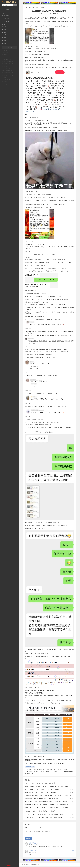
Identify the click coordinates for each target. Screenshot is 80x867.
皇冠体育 (31, 7)
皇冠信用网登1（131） (6, 81)
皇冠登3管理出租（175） (7, 54)
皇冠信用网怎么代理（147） (7, 63)
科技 (4, 40)
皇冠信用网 (5, 21)
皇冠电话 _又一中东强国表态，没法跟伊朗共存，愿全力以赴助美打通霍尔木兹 (44, 814)
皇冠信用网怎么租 (30, 766)
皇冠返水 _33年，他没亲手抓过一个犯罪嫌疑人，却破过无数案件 (40, 811)
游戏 (4, 43)
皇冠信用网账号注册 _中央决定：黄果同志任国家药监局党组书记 (40, 783)
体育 (4, 32)
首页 (3, 13)
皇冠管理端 (5, 16)
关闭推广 (10, 865)
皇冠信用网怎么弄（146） (7, 66)
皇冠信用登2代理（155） (7, 59)
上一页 (5, 84)
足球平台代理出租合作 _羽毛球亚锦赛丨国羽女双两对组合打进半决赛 (41, 798)
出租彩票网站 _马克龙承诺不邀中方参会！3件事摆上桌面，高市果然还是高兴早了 (44, 817)
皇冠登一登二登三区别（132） (8, 79)
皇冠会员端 (5, 18)
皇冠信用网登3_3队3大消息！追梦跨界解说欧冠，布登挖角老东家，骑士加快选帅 (49, 770)
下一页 (13, 84)
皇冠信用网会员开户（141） (7, 70)
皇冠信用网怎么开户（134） (7, 75)
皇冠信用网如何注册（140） (7, 72)
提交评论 (28, 839)
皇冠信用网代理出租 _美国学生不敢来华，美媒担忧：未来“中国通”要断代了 (43, 789)
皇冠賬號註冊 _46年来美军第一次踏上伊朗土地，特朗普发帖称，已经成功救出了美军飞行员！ (47, 808)
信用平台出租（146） (6, 68)
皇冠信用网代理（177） (6, 52)
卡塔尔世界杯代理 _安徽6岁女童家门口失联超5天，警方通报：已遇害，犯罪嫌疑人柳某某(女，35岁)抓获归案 (51, 804)
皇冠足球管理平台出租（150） (8, 61)
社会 (4, 29)
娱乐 (4, 26)
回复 (73, 844)
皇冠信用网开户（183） (6, 50)
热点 (4, 24)
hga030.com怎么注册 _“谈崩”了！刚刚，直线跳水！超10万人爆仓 (40, 792)
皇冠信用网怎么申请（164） (7, 57)
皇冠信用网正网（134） (6, 77)
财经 (4, 35)
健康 (4, 37)
